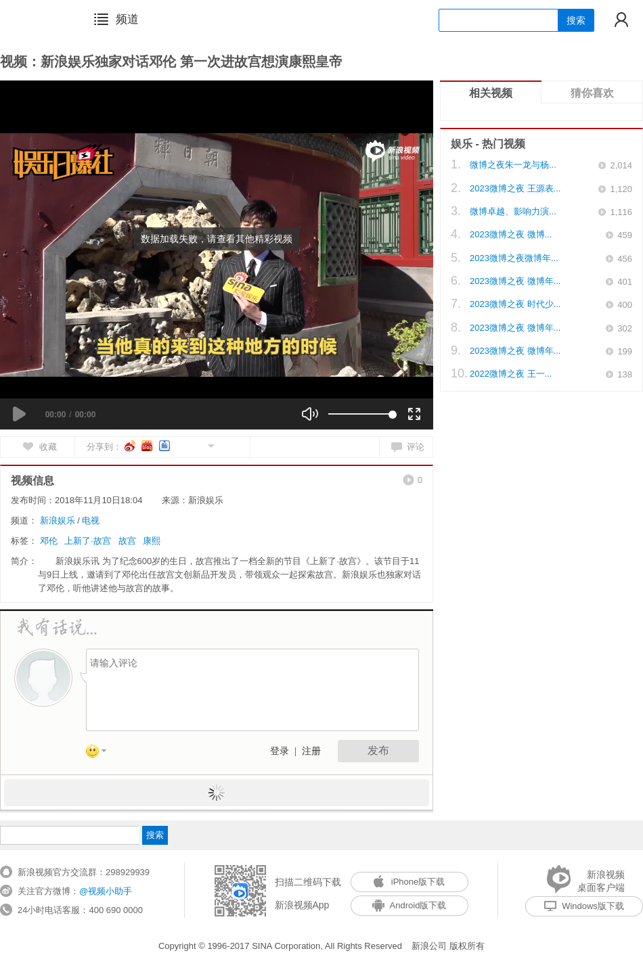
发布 (378, 750)
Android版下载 (409, 905)
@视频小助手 (105, 891)
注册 (311, 751)
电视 (90, 520)
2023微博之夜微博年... (514, 258)
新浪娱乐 (57, 520)
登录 (279, 751)
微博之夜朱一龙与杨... (513, 165)
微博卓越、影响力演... (513, 211)
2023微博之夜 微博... (511, 234)
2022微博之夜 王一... (511, 374)
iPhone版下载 (409, 881)
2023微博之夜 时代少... (515, 304)
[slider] (360, 414)
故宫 (127, 541)
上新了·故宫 (87, 541)
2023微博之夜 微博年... (515, 281)
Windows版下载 (584, 906)
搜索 (576, 20)
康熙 (151, 541)
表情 (101, 753)
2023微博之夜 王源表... (515, 188)
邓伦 (49, 541)
